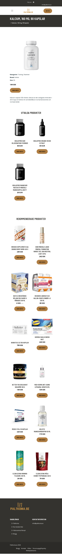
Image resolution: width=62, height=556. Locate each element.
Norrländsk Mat (18, 527)
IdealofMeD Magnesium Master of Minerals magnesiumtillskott (19, 187)
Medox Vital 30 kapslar (20, 429)
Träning (20, 74)
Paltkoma (16, 523)
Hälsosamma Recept (19, 530)
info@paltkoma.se (46, 5)
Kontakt (23, 548)
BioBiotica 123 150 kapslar (20, 343)
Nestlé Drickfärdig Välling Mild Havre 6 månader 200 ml (20, 298)
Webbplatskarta (31, 550)
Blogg (15, 534)
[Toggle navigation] (12, 10)
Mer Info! (15, 90)
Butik (48, 11)
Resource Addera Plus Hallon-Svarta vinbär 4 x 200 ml (42, 298)
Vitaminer (27, 74)
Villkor (29, 548)
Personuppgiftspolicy (39, 548)
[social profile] (33, 2)
